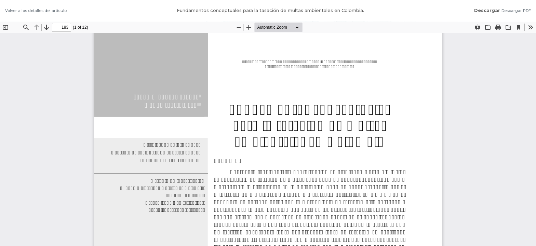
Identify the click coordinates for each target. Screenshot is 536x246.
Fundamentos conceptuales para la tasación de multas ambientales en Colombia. (270, 10)
